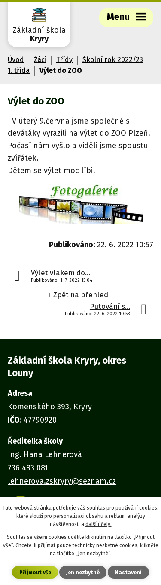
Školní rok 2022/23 (112, 60)
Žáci (40, 60)
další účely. (98, 524)
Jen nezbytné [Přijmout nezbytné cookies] (83, 572)
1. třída (19, 70)
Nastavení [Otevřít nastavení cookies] (128, 572)
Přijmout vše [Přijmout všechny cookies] (35, 572)
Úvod (16, 60)
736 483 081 (28, 468)
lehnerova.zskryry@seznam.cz (62, 481)
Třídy (64, 60)
